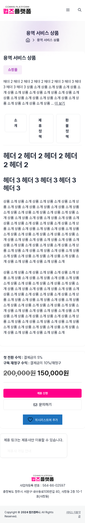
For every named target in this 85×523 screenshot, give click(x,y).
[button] (79, 10)
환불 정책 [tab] (67, 128)
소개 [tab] (15, 123)
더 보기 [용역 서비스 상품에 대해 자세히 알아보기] (60, 103)
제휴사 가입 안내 (19, 451)
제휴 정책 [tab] (40, 128)
